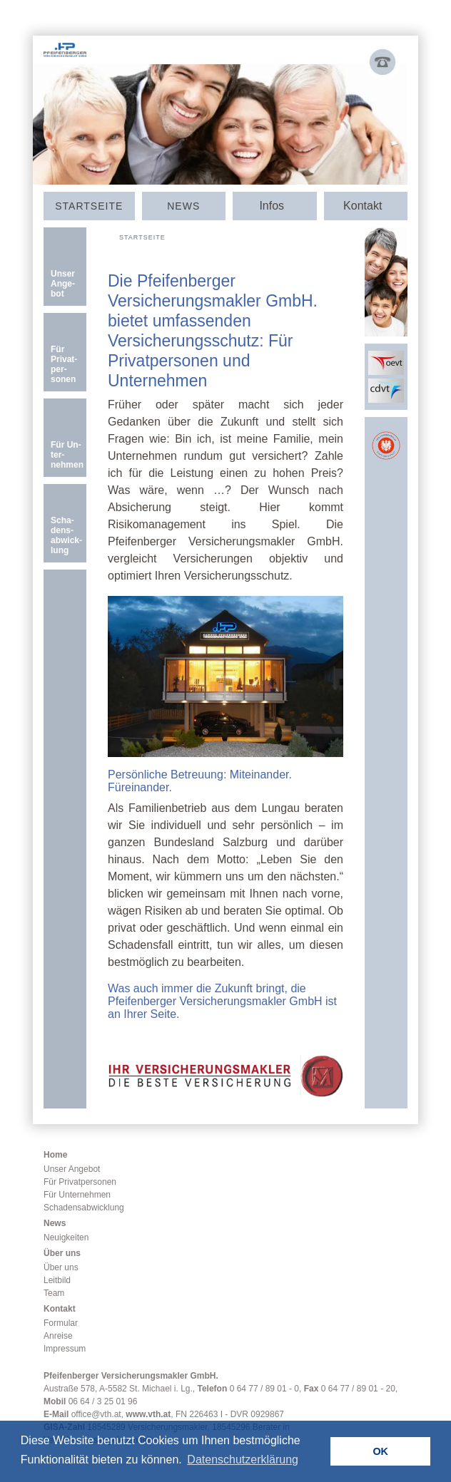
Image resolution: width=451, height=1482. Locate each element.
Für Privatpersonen (80, 1182)
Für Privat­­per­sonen (64, 364)
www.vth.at (148, 1414)
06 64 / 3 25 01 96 (103, 1401)
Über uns (62, 1253)
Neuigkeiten (66, 1237)
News (183, 206)
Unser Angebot (72, 1169)
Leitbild (57, 1280)
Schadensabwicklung (84, 1208)
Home (55, 1155)
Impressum (65, 1349)
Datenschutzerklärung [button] (242, 1459)
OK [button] (380, 1451)
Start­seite (89, 206)
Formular (61, 1323)
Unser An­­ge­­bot (63, 284)
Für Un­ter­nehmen (67, 455)
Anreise (58, 1336)
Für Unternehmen (77, 1195)
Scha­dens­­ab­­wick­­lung (66, 535)
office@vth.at (96, 1414)
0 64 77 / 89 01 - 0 (264, 1389)
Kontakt (60, 1309)
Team (54, 1293)
